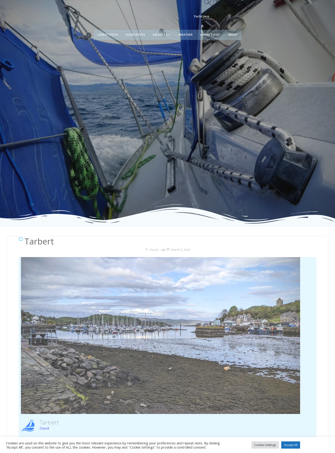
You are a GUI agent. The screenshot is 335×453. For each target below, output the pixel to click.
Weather (186, 27)
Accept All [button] (290, 445)
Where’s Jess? (210, 27)
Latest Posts (107, 27)
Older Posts (135, 27)
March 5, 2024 (178, 250)
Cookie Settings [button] (265, 445)
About (233, 27)
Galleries (161, 27)
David (151, 250)
